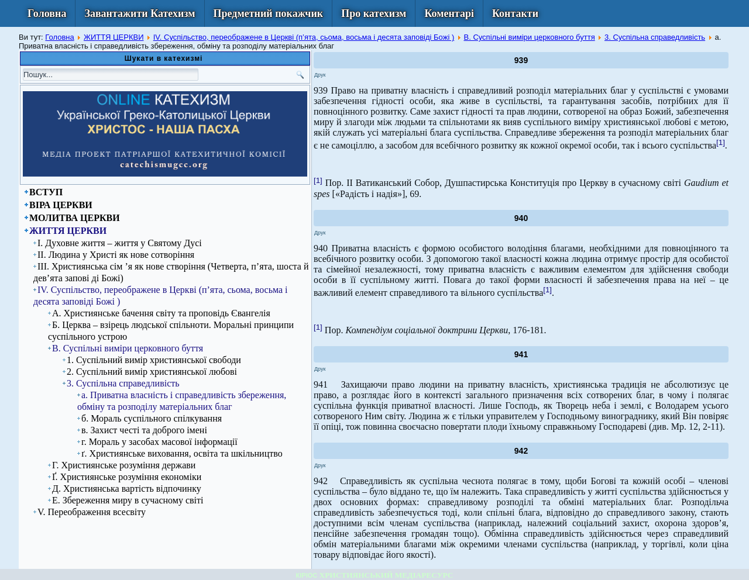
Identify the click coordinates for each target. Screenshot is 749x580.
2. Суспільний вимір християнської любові (152, 372)
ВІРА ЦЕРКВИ (60, 205)
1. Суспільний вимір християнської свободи (154, 360)
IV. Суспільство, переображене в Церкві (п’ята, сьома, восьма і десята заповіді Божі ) (304, 37)
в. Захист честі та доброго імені (144, 430)
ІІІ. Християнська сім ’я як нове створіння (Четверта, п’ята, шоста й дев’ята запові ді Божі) (170, 272)
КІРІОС (307, 575)
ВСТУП (46, 192)
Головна (47, 13)
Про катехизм (373, 13)
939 (521, 60)
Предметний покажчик (269, 13)
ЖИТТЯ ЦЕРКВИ (114, 37)
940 (521, 218)
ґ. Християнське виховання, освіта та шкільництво (182, 453)
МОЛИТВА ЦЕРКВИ (74, 218)
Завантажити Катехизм (139, 13)
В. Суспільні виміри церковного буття (529, 37)
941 (521, 354)
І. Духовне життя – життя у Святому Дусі (119, 243)
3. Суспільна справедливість (654, 37)
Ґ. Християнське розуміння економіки (126, 477)
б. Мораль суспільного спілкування (151, 418)
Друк (319, 75)
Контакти (515, 13)
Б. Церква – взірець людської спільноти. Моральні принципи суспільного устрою (171, 330)
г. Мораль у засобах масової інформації (159, 442)
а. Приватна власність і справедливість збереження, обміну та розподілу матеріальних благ (181, 401)
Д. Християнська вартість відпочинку (126, 488)
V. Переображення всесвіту (91, 512)
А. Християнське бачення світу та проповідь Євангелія (161, 313)
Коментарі (449, 13)
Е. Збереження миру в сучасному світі (127, 500)
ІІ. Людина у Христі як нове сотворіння (115, 255)
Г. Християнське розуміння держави (123, 465)
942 (521, 450)
